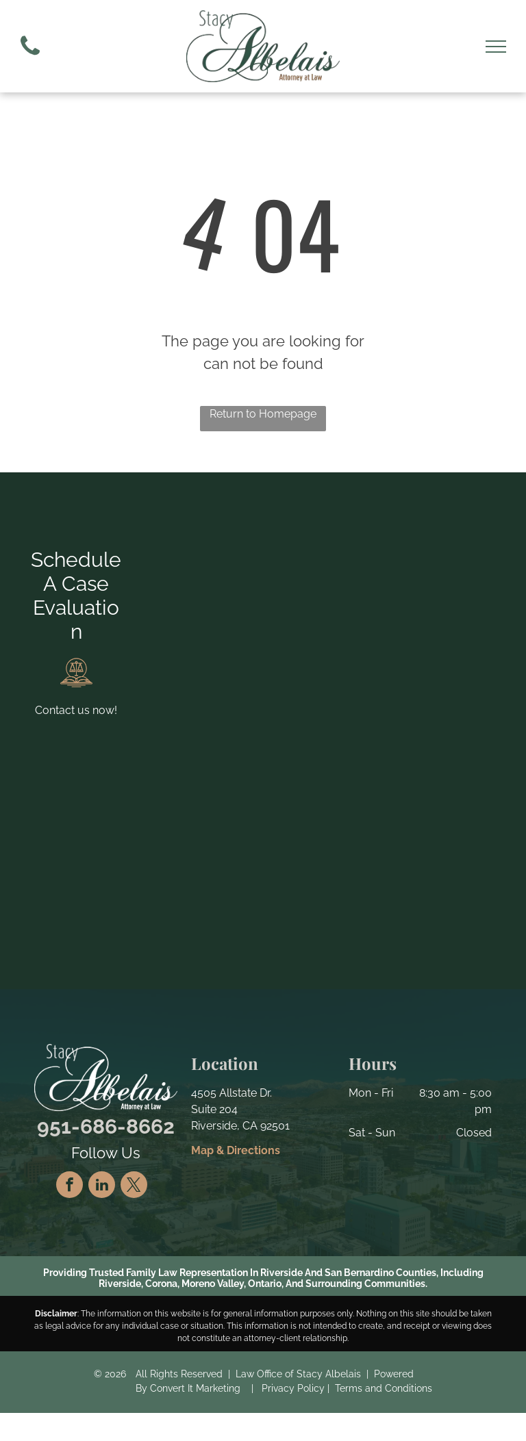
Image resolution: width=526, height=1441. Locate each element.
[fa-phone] (30, 58)
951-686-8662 (106, 1126)
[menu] (496, 46)
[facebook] (69, 1186)
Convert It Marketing (195, 1388)
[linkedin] (101, 1186)
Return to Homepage (263, 413)
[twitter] (134, 1186)
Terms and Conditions (383, 1388)
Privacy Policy (293, 1388)
